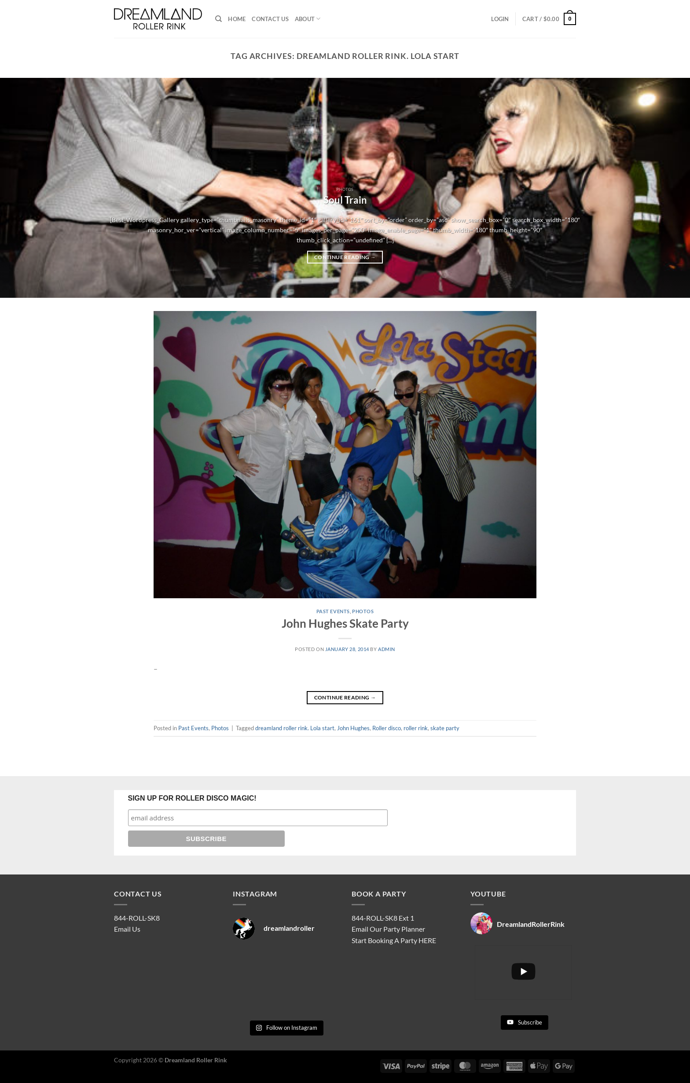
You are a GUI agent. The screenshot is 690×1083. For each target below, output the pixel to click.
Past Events (333, 611)
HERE (427, 940)
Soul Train (345, 200)
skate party (444, 728)
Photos (363, 611)
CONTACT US (270, 18)
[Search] (218, 19)
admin (386, 649)
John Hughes (353, 728)
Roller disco (386, 728)
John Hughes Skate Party (345, 623)
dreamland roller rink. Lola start (294, 728)
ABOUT (308, 19)
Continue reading (345, 257)
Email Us (127, 929)
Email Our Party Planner (388, 929)
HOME (237, 18)
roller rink (416, 728)
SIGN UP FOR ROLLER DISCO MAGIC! (192, 798)
